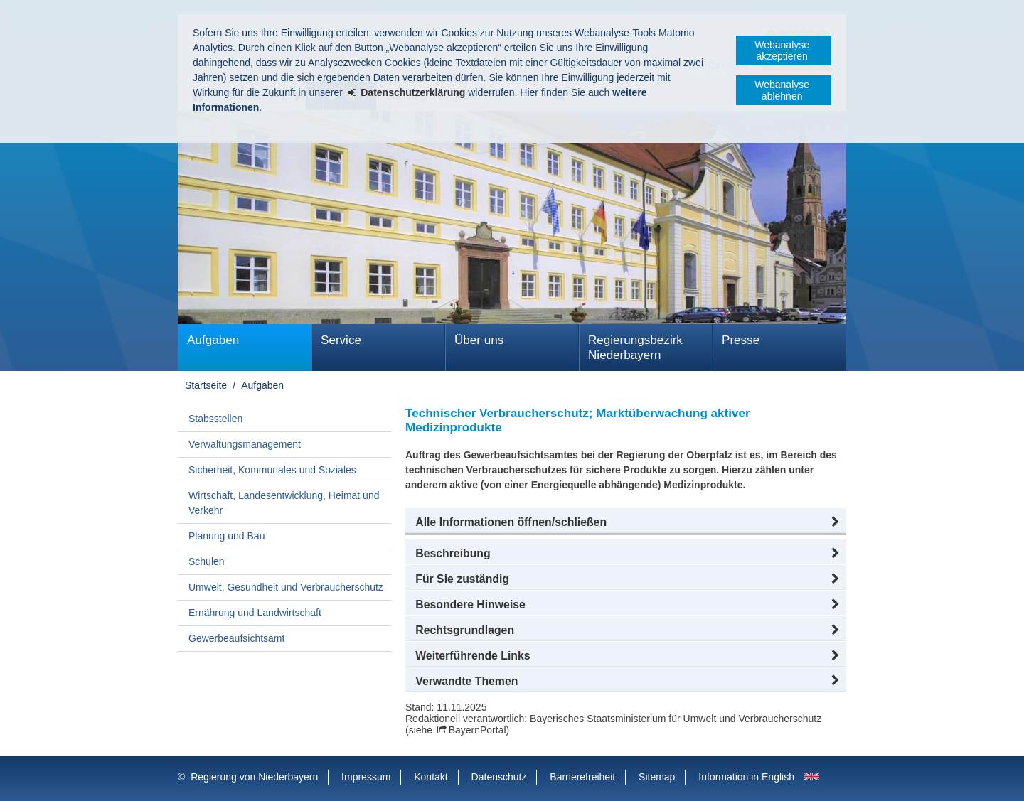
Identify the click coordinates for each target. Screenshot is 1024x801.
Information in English (746, 777)
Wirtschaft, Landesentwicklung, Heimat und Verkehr (283, 503)
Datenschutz (499, 777)
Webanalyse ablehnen (781, 90)
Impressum (365, 777)
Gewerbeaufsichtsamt (236, 638)
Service (341, 340)
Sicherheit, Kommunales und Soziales (272, 469)
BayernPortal (477, 730)
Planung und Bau (226, 536)
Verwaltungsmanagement (244, 444)
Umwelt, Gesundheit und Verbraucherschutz (285, 587)
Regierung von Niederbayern (254, 777)
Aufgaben (213, 340)
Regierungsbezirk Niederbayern (635, 347)
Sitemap (657, 777)
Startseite (206, 385)
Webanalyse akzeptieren (781, 50)
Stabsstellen (215, 418)
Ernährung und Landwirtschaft (254, 612)
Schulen (206, 561)
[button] (625, 522)
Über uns (478, 340)
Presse (740, 340)
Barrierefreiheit (582, 777)
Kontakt (430, 777)
